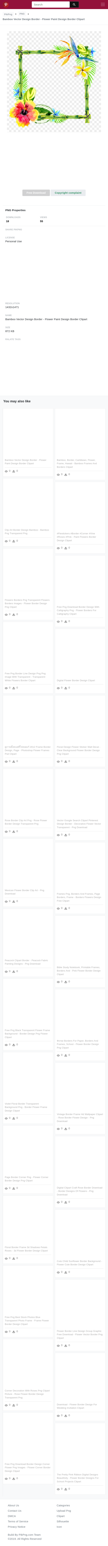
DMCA (12, 1516)
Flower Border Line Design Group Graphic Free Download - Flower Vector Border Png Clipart (80, 1334)
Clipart (61, 1516)
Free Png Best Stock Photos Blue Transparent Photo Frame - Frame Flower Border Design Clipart (27, 1320)
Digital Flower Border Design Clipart (76, 680)
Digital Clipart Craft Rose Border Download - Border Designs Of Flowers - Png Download (79, 1191)
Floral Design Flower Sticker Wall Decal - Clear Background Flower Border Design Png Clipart (78, 750)
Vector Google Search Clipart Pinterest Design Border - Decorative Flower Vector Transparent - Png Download (79, 824)
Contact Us (14, 1510)
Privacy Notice (16, 1526)
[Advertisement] (54, 163)
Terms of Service (18, 1521)
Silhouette (63, 1521)
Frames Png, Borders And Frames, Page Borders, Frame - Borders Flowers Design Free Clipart (79, 897)
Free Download (36, 192)
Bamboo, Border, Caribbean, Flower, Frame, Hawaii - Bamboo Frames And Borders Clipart (77, 463)
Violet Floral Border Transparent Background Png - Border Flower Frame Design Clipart (26, 1107)
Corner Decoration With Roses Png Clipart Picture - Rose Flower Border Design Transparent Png (27, 1394)
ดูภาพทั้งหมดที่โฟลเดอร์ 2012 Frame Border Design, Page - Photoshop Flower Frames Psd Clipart (28, 750)
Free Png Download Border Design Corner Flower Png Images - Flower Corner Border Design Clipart (28, 1467)
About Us (13, 1505)
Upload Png (64, 1510)
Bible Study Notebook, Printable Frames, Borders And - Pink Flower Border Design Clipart (79, 971)
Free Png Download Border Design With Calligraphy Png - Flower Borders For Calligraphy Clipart (78, 610)
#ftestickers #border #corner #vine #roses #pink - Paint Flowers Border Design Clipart (76, 537)
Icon (59, 1526)
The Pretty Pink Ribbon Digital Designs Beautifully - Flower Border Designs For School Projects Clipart (78, 1478)
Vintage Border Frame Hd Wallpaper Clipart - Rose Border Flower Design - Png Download (80, 1118)
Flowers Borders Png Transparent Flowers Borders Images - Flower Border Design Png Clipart (27, 603)
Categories (63, 1505)
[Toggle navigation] (102, 4)
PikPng (8, 14)
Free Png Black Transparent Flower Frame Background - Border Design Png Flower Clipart (27, 1034)
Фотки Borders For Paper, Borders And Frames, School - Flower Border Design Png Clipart (78, 1044)
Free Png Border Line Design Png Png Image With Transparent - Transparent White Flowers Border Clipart (25, 677)
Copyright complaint (68, 192)
